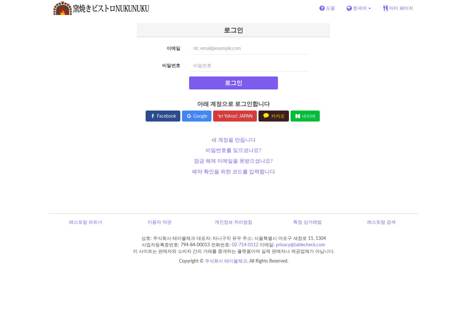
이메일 (173, 48)
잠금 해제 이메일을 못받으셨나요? (233, 161)
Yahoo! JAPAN (235, 116)
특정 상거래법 (307, 222)
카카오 (274, 116)
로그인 (233, 82)
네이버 (305, 116)
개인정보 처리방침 (233, 222)
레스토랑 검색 (381, 222)
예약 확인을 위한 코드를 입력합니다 (233, 171)
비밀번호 (171, 65)
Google (196, 116)
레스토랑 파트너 (85, 222)
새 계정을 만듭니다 (233, 139)
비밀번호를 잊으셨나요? (233, 150)
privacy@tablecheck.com (300, 244)
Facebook (163, 116)
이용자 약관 (160, 222)
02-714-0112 (245, 244)
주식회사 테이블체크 (226, 260)
